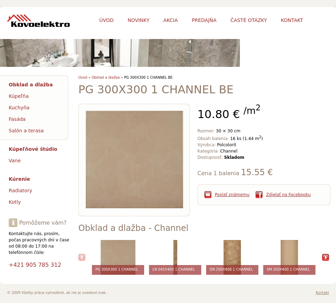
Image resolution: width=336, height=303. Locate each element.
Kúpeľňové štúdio (33, 149)
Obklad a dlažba (31, 84)
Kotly (15, 202)
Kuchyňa (19, 107)
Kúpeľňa (19, 96)
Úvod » (84, 77)
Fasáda (17, 119)
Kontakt (322, 293)
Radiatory (20, 190)
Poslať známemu (232, 194)
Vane (15, 160)
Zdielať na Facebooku (288, 194)
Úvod (106, 20)
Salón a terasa (26, 130)
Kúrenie (19, 179)
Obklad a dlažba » (107, 77)
